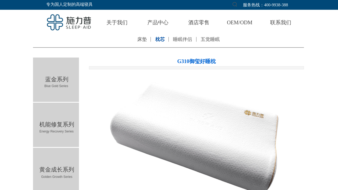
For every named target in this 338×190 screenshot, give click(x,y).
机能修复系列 (56, 124)
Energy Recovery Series (56, 131)
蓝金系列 (56, 79)
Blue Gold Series (56, 86)
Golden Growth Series (56, 177)
